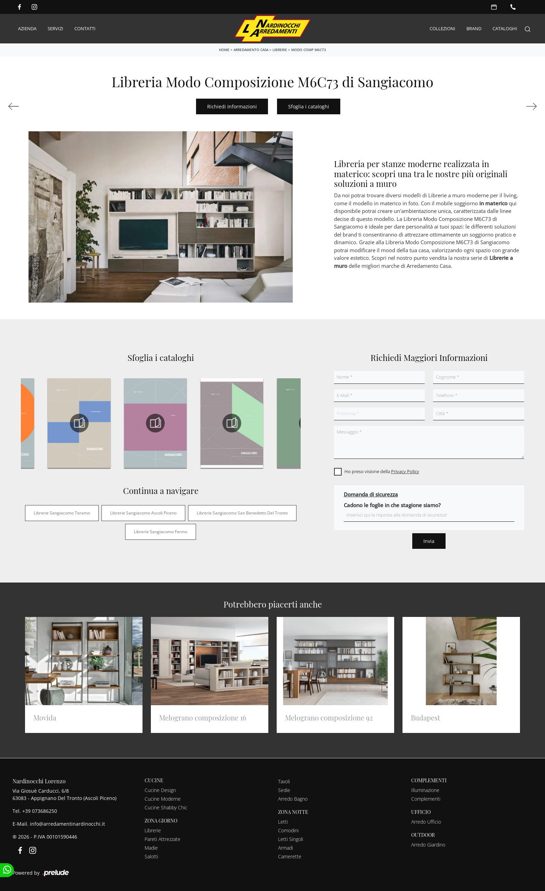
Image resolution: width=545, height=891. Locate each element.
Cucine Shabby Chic (166, 807)
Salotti (151, 856)
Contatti (85, 28)
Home (224, 49)
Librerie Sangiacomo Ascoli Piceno (143, 513)
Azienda (27, 28)
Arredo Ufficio (426, 821)
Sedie (284, 790)
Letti (283, 821)
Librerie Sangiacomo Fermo (160, 532)
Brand (473, 28)
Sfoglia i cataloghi (308, 106)
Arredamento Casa (251, 49)
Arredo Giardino (428, 844)
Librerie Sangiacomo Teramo (62, 513)
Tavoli (284, 781)
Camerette (289, 856)
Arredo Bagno (293, 798)
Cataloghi (505, 28)
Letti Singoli (290, 839)
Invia (428, 541)
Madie (151, 847)
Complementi (425, 798)
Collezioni (442, 28)
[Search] (527, 28)
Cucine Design (160, 790)
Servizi (55, 28)
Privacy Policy (405, 471)
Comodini (288, 830)
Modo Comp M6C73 (308, 49)
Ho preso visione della (381, 471)
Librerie (279, 49)
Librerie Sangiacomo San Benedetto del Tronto (242, 513)
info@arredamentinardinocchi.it (67, 823)
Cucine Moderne (163, 798)
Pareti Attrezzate (162, 839)
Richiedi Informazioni (232, 106)
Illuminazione (425, 790)
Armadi (285, 847)
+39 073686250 (39, 811)
